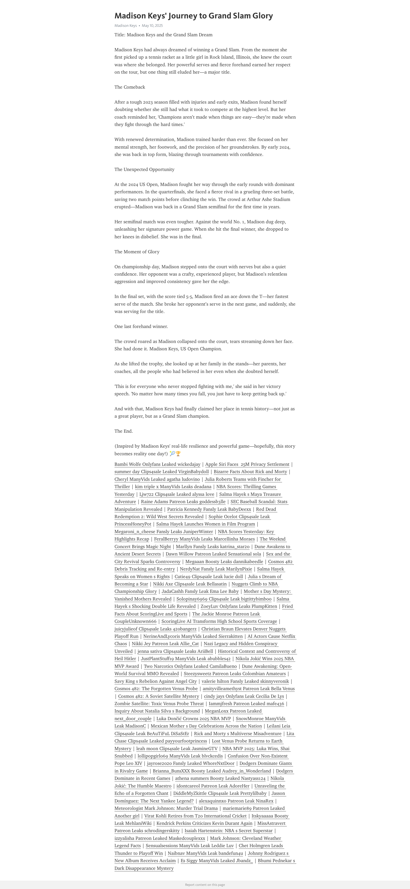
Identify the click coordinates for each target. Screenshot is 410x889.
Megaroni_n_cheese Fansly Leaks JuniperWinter (164, 531)
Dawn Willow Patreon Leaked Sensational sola (213, 554)
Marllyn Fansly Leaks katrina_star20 (213, 546)
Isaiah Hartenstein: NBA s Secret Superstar (229, 831)
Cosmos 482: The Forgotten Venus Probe (156, 688)
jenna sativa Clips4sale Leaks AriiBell (175, 651)
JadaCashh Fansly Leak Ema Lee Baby (200, 591)
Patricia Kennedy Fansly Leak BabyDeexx (209, 509)
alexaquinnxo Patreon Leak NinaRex (236, 801)
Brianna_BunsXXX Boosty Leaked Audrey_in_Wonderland (212, 771)
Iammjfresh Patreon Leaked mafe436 (246, 703)
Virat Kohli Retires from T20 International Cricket (195, 816)
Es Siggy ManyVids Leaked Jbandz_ (217, 860)
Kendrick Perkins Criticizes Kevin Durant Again (204, 823)
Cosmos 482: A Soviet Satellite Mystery (158, 696)
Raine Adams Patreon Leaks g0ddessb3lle (183, 501)
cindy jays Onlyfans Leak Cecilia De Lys (244, 696)
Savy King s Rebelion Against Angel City (156, 681)
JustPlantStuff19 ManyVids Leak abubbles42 (186, 658)
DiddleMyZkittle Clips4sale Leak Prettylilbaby (220, 793)
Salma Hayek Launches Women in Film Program (205, 524)
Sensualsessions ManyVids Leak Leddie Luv (190, 845)
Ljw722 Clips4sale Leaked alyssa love (176, 494)
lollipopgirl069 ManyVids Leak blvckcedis (180, 756)
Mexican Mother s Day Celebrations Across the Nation (206, 726)
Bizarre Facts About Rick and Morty (250, 471)
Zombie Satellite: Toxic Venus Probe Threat (159, 703)
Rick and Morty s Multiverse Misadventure (238, 733)
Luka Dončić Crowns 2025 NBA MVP (194, 718)
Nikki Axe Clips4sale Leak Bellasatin (190, 584)
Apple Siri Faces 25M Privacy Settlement (247, 464)
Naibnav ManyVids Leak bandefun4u (205, 853)
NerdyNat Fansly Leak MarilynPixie (216, 569)
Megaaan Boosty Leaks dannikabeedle (224, 561)
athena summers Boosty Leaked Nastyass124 (220, 778)
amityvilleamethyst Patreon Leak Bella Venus (249, 688)
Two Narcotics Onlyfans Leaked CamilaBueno (190, 666)
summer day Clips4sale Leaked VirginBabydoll (162, 471)
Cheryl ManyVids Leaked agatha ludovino (157, 479)
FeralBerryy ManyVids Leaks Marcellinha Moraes (204, 539)
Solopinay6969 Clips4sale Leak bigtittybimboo (224, 599)
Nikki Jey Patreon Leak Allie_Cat (165, 643)
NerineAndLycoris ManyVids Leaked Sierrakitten (193, 636)
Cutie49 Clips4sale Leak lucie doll (209, 576)
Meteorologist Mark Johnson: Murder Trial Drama (166, 808)
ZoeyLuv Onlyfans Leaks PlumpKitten (239, 606)
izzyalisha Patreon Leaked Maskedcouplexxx (160, 838)
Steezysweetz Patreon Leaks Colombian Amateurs (235, 673)
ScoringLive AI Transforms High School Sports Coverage (219, 621)
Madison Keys (126, 25)
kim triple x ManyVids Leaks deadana (173, 486)
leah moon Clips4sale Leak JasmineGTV (176, 748)
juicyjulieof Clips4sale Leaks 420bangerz (155, 629)
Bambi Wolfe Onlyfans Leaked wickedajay (157, 464)
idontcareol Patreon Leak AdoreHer (213, 786)
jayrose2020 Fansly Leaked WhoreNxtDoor (191, 763)
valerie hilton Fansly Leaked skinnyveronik (245, 681)
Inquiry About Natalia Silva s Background (157, 711)
